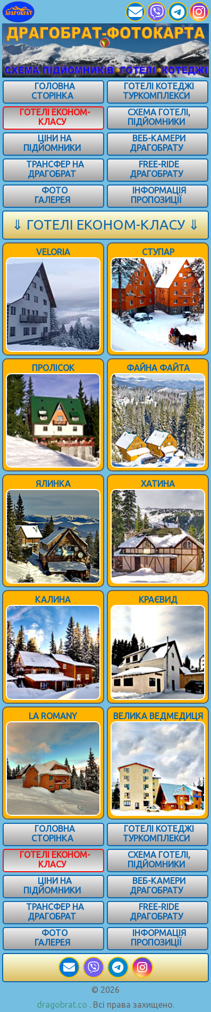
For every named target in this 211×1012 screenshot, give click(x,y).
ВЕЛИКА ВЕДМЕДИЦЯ (158, 716)
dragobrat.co (62, 1004)
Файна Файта (158, 368)
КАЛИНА (53, 599)
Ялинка (53, 483)
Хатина (158, 483)
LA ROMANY (53, 716)
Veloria (53, 252)
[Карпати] (33, 11)
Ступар (158, 252)
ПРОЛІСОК (53, 368)
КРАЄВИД (158, 599)
